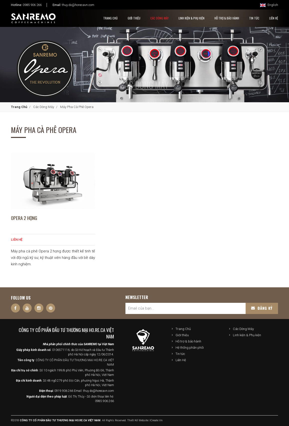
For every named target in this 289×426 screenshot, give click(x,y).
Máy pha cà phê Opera (77, 107)
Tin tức (180, 354)
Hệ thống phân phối (190, 347)
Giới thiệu (182, 335)
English (269, 5)
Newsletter (136, 297)
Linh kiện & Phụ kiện (191, 18)
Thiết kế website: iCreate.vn (145, 420)
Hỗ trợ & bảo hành (188, 341)
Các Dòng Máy (159, 18)
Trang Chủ (110, 18)
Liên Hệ (181, 360)
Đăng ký (262, 308)
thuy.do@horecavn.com (78, 5)
